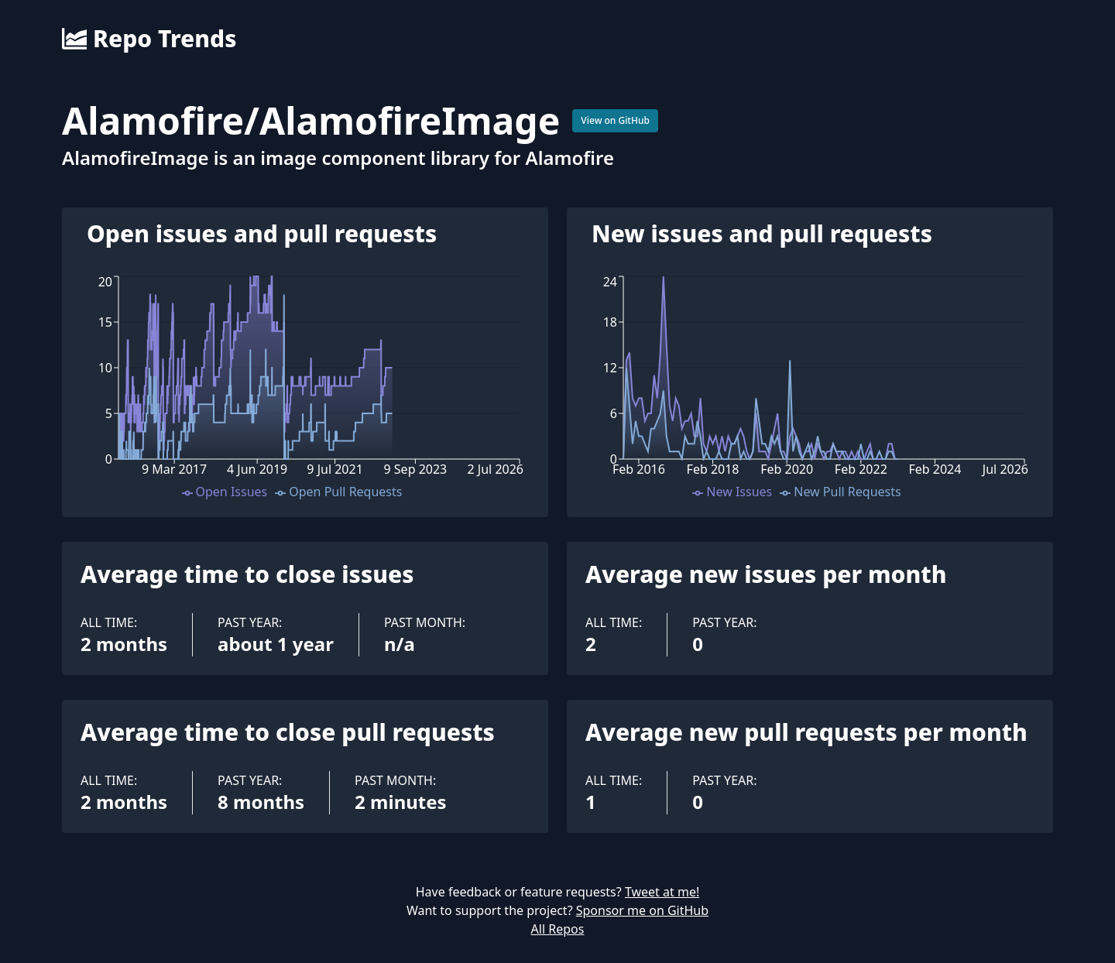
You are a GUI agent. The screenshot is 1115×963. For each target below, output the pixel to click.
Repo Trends (149, 39)
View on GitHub (615, 120)
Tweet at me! (662, 891)
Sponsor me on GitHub (642, 910)
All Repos (558, 928)
